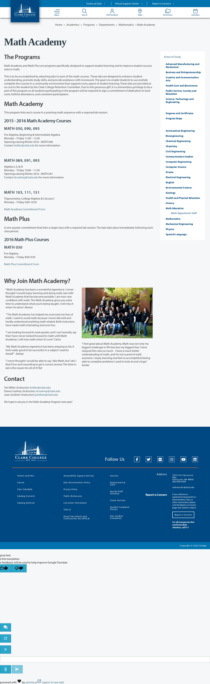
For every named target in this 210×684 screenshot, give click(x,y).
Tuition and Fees (25, 475)
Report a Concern (163, 3)
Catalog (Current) (26, 496)
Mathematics (126, 24)
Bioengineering (174, 135)
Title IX (67, 509)
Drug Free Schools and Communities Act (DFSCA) (77, 517)
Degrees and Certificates (179, 113)
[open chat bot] (5, 627)
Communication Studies (179, 156)
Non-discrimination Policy (77, 482)
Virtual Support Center (129, 3)
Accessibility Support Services (79, 475)
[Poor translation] (19, 568)
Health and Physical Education (183, 198)
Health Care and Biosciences (182, 85)
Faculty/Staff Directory (116, 492)
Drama (169, 172)
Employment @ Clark (117, 483)
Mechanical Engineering (179, 224)
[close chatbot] (5, 649)
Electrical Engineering (178, 177)
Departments (106, 24)
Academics (72, 24)
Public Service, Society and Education (181, 92)
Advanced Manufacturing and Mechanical (182, 65)
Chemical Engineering (178, 141)
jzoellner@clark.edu (46, 394)
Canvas (20, 482)
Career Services (118, 500)
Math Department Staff (184, 213)
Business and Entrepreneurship (183, 72)
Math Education (175, 208)
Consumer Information (75, 502)
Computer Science (176, 167)
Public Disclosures (73, 496)
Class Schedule (24, 489)
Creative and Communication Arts (182, 79)
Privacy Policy (71, 489)
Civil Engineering (175, 151)
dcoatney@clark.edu (26, 177)
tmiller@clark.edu (24, 145)
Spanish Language (176, 234)
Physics (170, 229)
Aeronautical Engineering (180, 130)
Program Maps (174, 118)
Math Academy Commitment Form (24, 209)
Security (114, 475)
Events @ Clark (96, 3)
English (170, 182)
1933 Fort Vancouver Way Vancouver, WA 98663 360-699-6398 (183, 478)
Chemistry (171, 146)
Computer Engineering (178, 161)
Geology (170, 192)
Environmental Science (179, 187)
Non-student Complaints (116, 517)
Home (58, 24)
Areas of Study (172, 56)
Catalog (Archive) (26, 502)
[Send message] (17, 669)
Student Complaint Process (119, 508)
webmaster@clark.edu (183, 487)
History (170, 203)
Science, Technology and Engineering (180, 100)
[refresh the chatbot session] (5, 638)
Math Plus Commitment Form (21, 264)
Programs (89, 24)
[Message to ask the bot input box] (105, 659)
